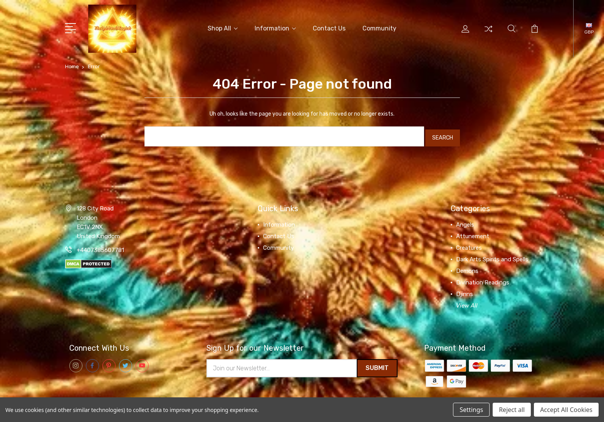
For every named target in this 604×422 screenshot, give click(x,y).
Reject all (512, 409)
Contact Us (329, 27)
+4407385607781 (100, 245)
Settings (471, 409)
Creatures (469, 243)
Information (275, 27)
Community (379, 27)
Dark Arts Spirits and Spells (492, 255)
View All (467, 301)
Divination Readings (482, 278)
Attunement (472, 232)
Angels (465, 220)
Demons (467, 266)
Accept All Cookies (566, 409)
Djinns (464, 289)
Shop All (223, 27)
